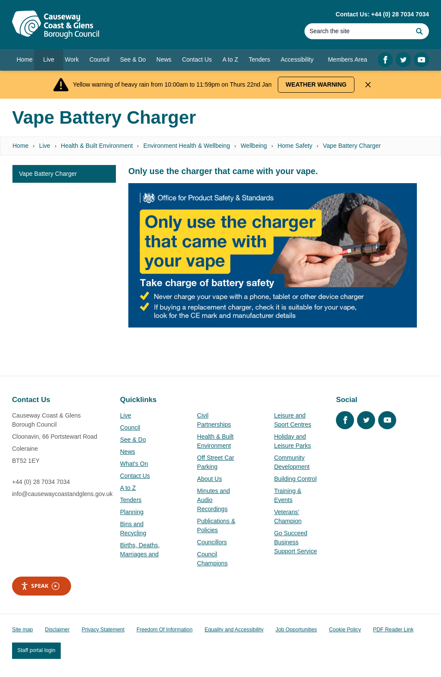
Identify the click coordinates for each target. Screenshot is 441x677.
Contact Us (135, 475)
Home (20, 145)
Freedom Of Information (165, 630)
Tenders (131, 499)
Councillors (212, 542)
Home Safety (294, 145)
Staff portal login (36, 650)
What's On (134, 463)
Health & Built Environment (97, 145)
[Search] (357, 31)
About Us (209, 478)
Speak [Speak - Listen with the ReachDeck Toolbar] (40, 586)
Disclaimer (57, 630)
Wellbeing (254, 145)
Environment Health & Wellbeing (186, 145)
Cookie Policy (345, 630)
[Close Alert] (368, 84)
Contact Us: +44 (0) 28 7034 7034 (382, 14)
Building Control (295, 478)
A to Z (128, 487)
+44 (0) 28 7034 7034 (41, 481)
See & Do (133, 439)
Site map (22, 630)
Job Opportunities (296, 630)
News (127, 451)
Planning (132, 512)
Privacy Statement (103, 630)
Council (130, 427)
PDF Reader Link (393, 630)
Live (44, 145)
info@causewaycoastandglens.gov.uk (62, 493)
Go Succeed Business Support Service (295, 542)
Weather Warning (316, 84)
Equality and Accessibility (234, 630)
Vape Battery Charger (352, 145)
